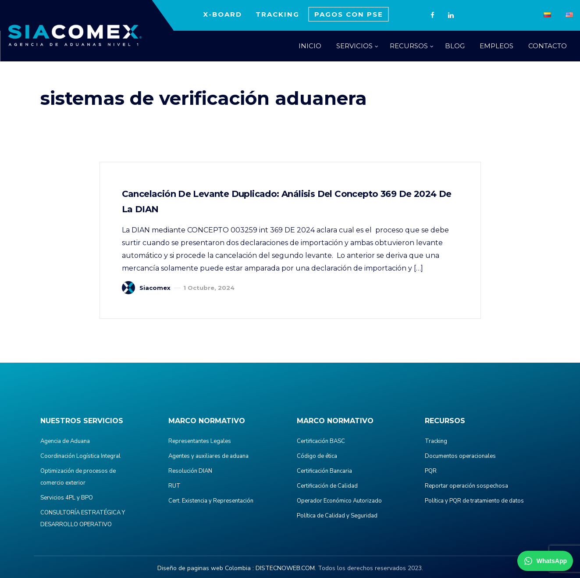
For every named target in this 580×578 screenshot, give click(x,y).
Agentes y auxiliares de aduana (208, 456)
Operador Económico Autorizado (339, 501)
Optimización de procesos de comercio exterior (78, 477)
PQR (431, 471)
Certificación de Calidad (327, 486)
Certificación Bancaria (324, 471)
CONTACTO (547, 46)
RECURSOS (409, 46)
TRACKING (277, 14)
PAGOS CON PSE (348, 14)
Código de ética (317, 456)
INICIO (310, 46)
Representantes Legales (199, 441)
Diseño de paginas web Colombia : (205, 568)
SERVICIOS (354, 46)
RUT (174, 486)
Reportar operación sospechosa (466, 486)
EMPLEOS (496, 46)
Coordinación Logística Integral (80, 456)
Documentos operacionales (460, 456)
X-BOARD (222, 14)
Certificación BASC (321, 441)
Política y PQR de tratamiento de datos (474, 501)
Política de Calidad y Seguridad (337, 516)
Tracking (436, 441)
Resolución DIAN (190, 471)
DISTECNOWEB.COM (285, 568)
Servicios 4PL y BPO (66, 498)
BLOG (455, 46)
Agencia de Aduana (65, 441)
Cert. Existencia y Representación (210, 501)
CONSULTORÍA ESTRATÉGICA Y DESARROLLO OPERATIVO (82, 518)
